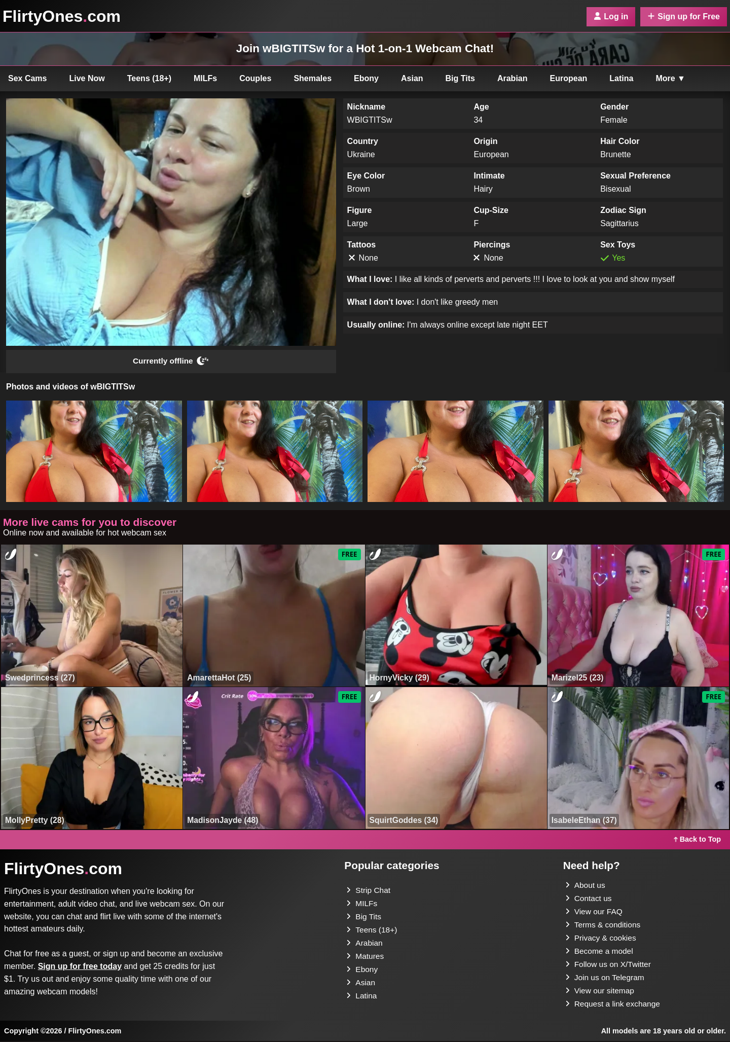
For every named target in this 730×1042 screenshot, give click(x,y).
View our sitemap (600, 991)
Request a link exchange (614, 1004)
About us (585, 886)
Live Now (87, 78)
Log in (611, 16)
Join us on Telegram (606, 978)
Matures (365, 957)
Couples (255, 78)
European (569, 78)
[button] (94, 452)
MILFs (205, 78)
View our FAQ (594, 912)
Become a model (600, 952)
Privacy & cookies (601, 939)
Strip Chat (368, 891)
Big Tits (460, 78)
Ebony (366, 78)
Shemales (313, 78)
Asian (412, 78)
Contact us (589, 899)
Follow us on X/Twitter (609, 965)
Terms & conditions (604, 925)
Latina (621, 78)
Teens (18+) (149, 78)
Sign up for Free (683, 16)
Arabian (512, 78)
